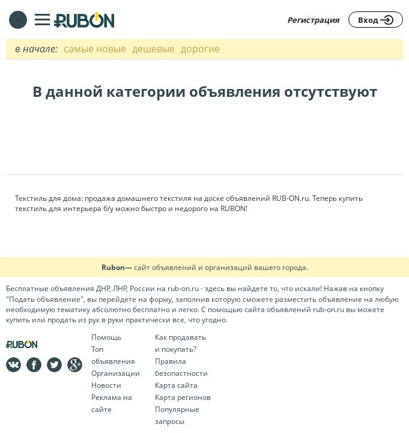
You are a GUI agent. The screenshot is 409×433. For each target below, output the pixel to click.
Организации (115, 373)
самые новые (95, 48)
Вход (375, 19)
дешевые (153, 48)
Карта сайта (176, 385)
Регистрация (313, 19)
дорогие (200, 48)
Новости (106, 385)
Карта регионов (183, 397)
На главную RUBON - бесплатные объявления (84, 19)
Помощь (106, 337)
